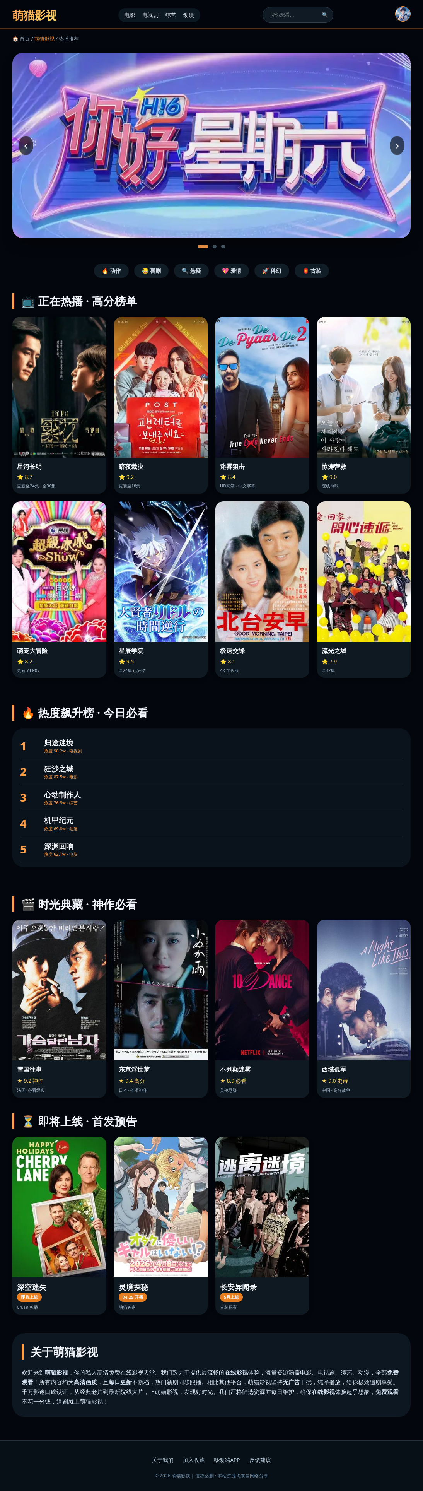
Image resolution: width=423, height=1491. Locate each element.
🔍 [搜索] (325, 15)
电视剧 (150, 15)
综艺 (170, 15)
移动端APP (227, 1460)
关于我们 (163, 1460)
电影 (130, 15)
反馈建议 (260, 1460)
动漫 (188, 15)
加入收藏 (194, 1460)
